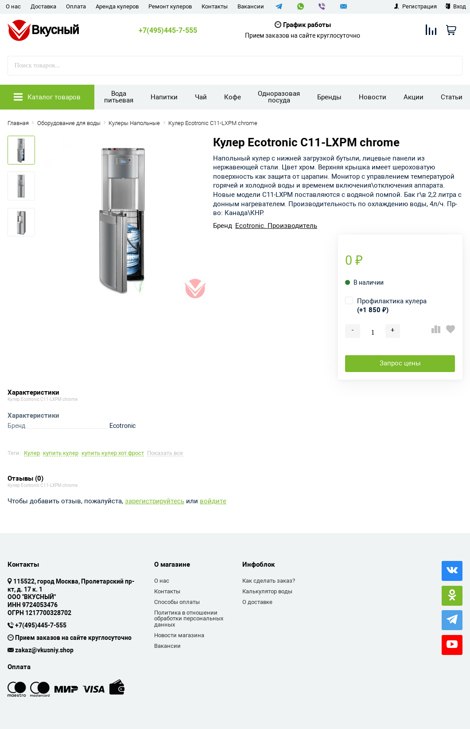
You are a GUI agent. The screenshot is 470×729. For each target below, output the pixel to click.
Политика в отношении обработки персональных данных (188, 618)
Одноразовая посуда (279, 97)
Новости (372, 97)
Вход (455, 6)
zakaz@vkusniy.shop (44, 650)
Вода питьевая (118, 97)
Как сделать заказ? (268, 581)
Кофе (232, 97)
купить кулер (60, 453)
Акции (413, 97)
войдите (213, 501)
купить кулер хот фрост (113, 453)
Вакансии (250, 6)
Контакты (215, 6)
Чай (201, 97)
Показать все (165, 453)
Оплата (76, 6)
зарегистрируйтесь (154, 501)
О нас (13, 6)
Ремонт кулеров (170, 6)
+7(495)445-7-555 (168, 30)
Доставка (43, 6)
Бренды (329, 97)
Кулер (32, 453)
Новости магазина (179, 635)
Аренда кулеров (117, 6)
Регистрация (415, 6)
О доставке (257, 602)
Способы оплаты (177, 602)
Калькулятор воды (267, 591)
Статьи (451, 97)
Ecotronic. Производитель (276, 226)
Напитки (164, 97)
